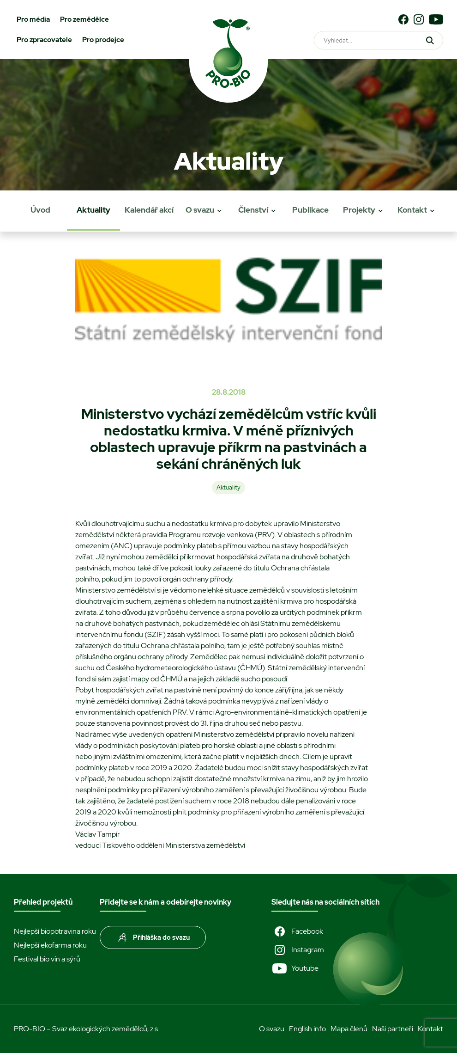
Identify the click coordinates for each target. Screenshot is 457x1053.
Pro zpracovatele (44, 39)
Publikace (310, 210)
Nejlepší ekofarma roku (50, 945)
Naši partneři (392, 1029)
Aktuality (93, 210)
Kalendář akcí (149, 210)
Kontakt (412, 210)
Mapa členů (349, 1029)
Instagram (297, 950)
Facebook (297, 931)
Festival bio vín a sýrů (47, 959)
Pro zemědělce (84, 19)
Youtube (295, 968)
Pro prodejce (103, 39)
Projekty (359, 210)
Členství (253, 210)
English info (307, 1029)
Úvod (40, 210)
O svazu (200, 210)
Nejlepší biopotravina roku (55, 931)
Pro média (33, 19)
